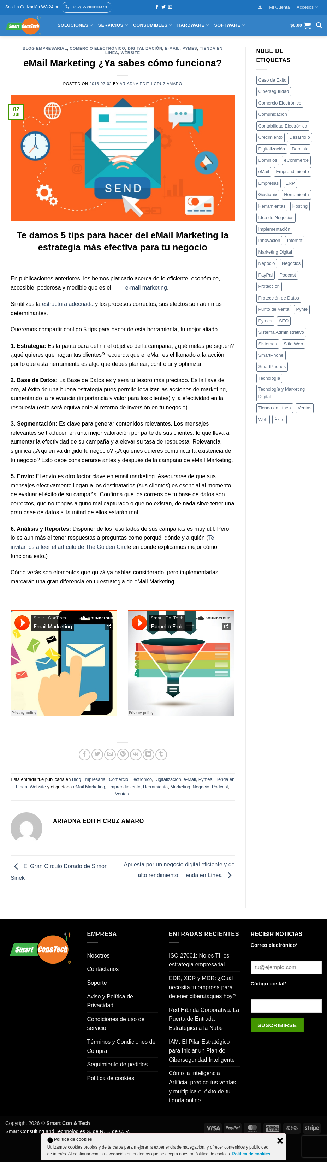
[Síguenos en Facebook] (157, 7)
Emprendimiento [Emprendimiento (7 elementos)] (292, 171)
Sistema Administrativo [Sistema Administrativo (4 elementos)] (281, 332)
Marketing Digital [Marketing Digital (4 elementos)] (275, 252)
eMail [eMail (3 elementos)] (263, 171)
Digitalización (145, 48)
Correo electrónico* (274, 945)
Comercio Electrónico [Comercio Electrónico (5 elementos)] (280, 103)
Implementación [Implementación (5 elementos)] (274, 229)
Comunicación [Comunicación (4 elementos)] (272, 114)
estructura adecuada (68, 304)
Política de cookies (110, 1078)
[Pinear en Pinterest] (123, 754)
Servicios (113, 25)
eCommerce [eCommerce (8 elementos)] (296, 160)
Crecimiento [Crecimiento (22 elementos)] (270, 137)
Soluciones (75, 25)
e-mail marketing (146, 288)
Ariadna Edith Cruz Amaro (151, 84)
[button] (260, 7)
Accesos (308, 7)
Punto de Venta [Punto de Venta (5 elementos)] (274, 309)
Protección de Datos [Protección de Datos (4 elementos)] (278, 298)
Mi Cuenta (279, 7)
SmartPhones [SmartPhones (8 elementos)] (272, 366)
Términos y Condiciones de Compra (121, 1046)
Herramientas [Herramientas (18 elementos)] (272, 206)
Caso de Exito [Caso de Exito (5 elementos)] (272, 80)
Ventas (122, 793)
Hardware (193, 25)
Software (229, 25)
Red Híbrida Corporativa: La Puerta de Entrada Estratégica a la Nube (204, 1019)
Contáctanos (103, 969)
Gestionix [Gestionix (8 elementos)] (267, 194)
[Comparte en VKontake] (136, 754)
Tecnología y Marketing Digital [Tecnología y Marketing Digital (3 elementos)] (281, 392)
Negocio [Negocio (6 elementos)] (266, 263)
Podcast (220, 786)
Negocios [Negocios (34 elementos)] (291, 263)
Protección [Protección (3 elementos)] (269, 286)
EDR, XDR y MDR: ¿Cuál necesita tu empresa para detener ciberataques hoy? (202, 987)
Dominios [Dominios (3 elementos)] (267, 160)
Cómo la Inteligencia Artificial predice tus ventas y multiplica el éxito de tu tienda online (202, 1086)
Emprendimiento (123, 786)
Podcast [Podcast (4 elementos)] (288, 275)
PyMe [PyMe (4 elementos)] (302, 309)
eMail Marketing (89, 786)
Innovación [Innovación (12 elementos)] (269, 240)
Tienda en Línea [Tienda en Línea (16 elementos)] (274, 407)
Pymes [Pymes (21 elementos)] (265, 321)
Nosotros (98, 956)
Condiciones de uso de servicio (116, 1023)
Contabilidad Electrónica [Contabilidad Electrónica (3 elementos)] (282, 126)
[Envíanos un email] (170, 7)
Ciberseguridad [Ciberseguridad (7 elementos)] (273, 91)
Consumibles (152, 25)
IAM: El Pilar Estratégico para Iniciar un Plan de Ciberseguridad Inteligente (202, 1051)
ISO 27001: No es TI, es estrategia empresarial (199, 960)
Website (130, 53)
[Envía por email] (110, 754)
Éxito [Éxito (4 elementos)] (279, 419)
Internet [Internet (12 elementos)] (294, 240)
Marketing (180, 786)
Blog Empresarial (45, 48)
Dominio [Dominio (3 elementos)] (300, 149)
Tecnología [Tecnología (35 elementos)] (269, 378)
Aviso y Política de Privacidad (110, 1001)
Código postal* (269, 983)
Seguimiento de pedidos (117, 1064)
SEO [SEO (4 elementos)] (284, 321)
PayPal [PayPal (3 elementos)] (265, 275)
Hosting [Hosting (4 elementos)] (300, 206)
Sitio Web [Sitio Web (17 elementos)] (293, 343)
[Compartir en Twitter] (97, 754)
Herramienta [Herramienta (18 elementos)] (296, 194)
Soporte (97, 983)
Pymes (189, 48)
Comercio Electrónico (97, 48)
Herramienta (155, 786)
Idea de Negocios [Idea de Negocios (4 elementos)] (276, 217)
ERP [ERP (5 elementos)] (290, 183)
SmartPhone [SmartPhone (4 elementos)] (271, 355)
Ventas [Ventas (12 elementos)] (304, 407)
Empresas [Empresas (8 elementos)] (268, 183)
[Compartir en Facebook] (84, 754)
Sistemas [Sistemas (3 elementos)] (267, 343)
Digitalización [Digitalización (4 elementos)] (271, 149)
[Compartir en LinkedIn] (148, 754)
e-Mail (172, 48)
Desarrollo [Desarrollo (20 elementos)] (299, 137)
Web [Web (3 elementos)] (263, 419)
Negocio (201, 786)
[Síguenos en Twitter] (163, 7)
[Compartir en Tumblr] (161, 754)
